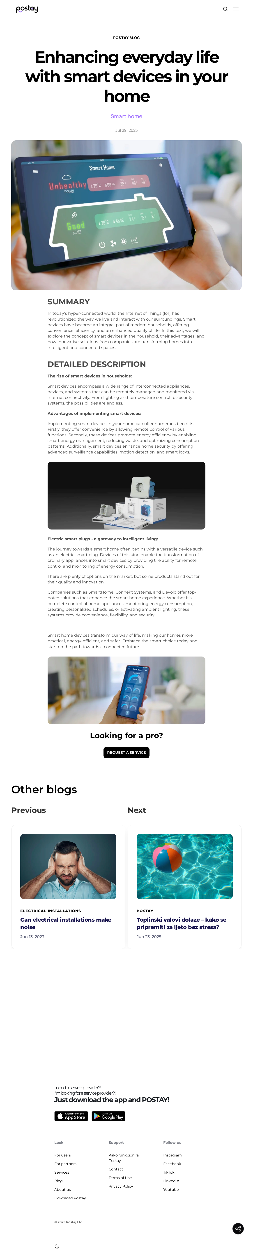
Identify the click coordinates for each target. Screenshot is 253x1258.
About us (62, 1189)
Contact (116, 1169)
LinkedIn (171, 1181)
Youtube (171, 1189)
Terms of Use (120, 1178)
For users (62, 1155)
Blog (58, 1181)
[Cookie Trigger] (57, 1246)
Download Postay (70, 1198)
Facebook (172, 1164)
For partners (65, 1164)
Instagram (172, 1155)
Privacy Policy (121, 1186)
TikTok (169, 1172)
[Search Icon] (225, 9)
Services (61, 1172)
